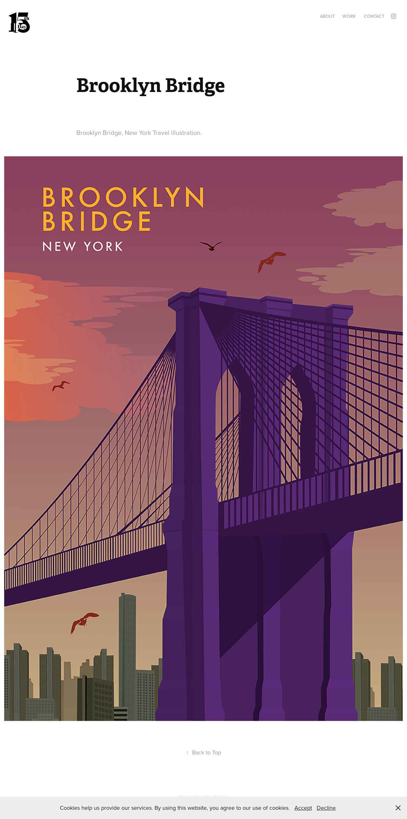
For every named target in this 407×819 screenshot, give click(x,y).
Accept (303, 808)
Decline (326, 808)
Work (349, 16)
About (327, 16)
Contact (374, 16)
